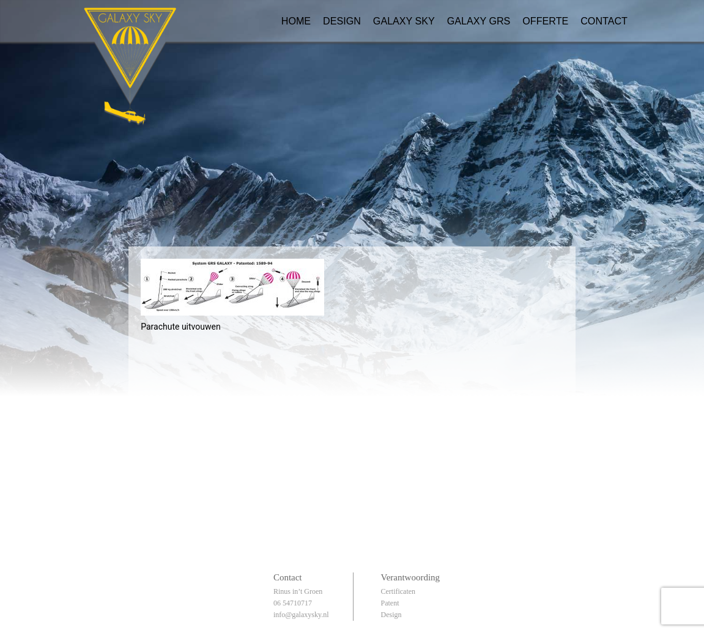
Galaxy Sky (404, 20)
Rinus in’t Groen (297, 591)
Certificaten (397, 591)
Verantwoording (410, 577)
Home (296, 20)
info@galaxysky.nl (301, 614)
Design (342, 20)
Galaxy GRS (479, 20)
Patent (389, 603)
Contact (604, 20)
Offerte (545, 20)
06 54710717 (292, 603)
